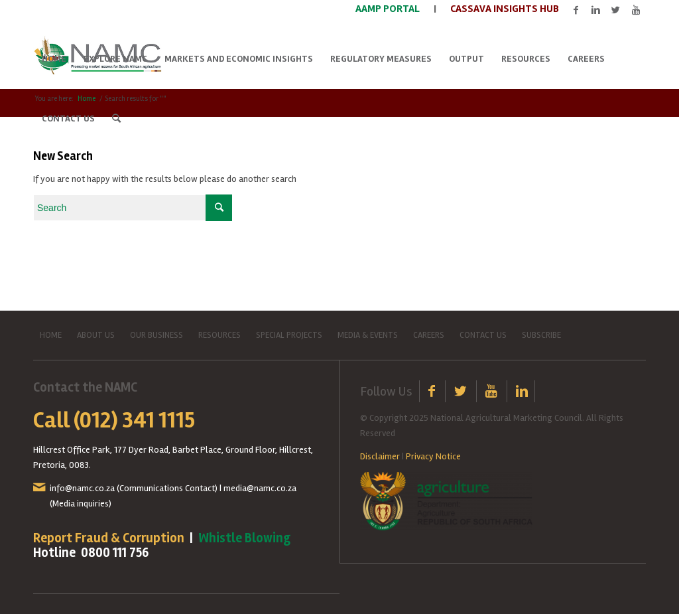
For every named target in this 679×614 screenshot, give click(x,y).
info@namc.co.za (82, 488)
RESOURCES (219, 335)
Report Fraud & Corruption (108, 538)
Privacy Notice (433, 456)
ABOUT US (96, 335)
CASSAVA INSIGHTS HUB (504, 8)
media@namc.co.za (259, 488)
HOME (51, 335)
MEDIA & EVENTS (368, 335)
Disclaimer (380, 456)
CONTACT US (483, 335)
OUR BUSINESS (156, 335)
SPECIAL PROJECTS (289, 335)
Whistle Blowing (244, 538)
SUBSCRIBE (541, 335)
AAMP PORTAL (387, 8)
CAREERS (428, 335)
